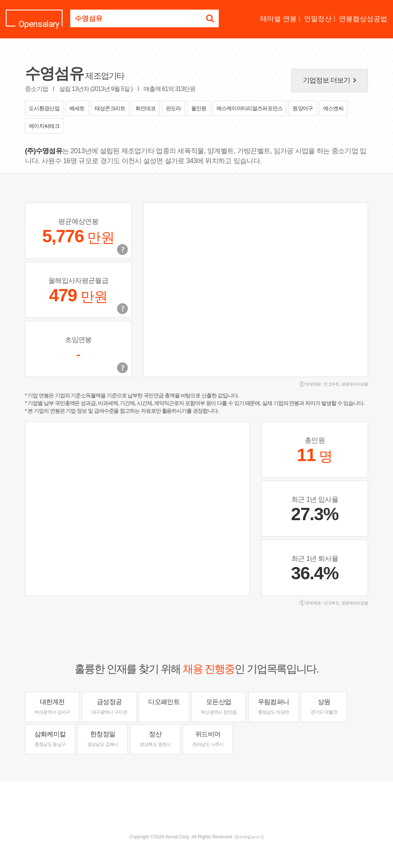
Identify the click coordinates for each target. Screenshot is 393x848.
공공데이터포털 (354, 384)
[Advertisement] (196, 807)
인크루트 (331, 384)
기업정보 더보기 (331, 80)
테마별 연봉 (278, 19)
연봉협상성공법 (363, 19)
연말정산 (318, 19)
